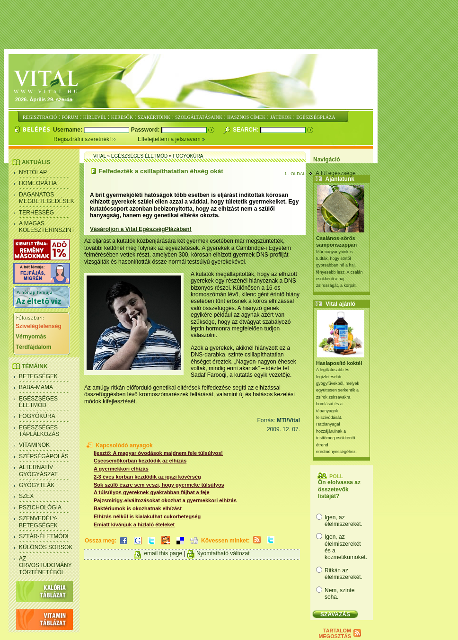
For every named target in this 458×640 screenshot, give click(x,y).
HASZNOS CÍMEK (246, 117)
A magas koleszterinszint (47, 226)
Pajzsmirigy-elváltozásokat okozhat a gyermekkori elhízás (165, 500)
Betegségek (38, 376)
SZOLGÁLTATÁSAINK (198, 117)
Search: (246, 129)
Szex (26, 496)
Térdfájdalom (33, 347)
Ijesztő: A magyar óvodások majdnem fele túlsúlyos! (158, 453)
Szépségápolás (44, 456)
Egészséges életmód (38, 402)
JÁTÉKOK (280, 117)
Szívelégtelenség (39, 326)
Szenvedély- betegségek (38, 521)
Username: (68, 129)
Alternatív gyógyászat (38, 470)
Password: (146, 129)
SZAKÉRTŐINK (154, 117)
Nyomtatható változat (223, 553)
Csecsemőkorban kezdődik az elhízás (140, 460)
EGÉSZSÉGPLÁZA (315, 117)
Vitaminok (34, 445)
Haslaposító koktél (339, 363)
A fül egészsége (336, 173)
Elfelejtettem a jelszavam (171, 139)
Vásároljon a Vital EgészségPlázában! (141, 229)
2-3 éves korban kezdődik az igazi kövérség (147, 477)
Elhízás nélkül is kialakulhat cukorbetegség (147, 516)
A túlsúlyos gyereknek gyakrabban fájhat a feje (152, 492)
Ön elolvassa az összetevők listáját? (339, 489)
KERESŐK (122, 117)
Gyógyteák (36, 485)
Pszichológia (40, 507)
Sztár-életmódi (44, 536)
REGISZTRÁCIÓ (40, 117)
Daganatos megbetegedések (46, 197)
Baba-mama (36, 387)
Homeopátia (38, 183)
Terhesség (36, 212)
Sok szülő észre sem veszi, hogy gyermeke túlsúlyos (159, 485)
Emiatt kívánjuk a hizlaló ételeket (134, 524)
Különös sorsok (45, 547)
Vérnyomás (31, 336)
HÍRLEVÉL (94, 117)
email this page (163, 553)
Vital (99, 156)
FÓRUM (70, 117)
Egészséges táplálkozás (39, 430)
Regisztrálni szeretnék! (95, 139)
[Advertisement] (231, 25)
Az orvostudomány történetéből (45, 565)
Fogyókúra (37, 416)
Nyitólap (33, 172)
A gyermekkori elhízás (121, 468)
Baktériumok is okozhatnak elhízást (138, 508)
